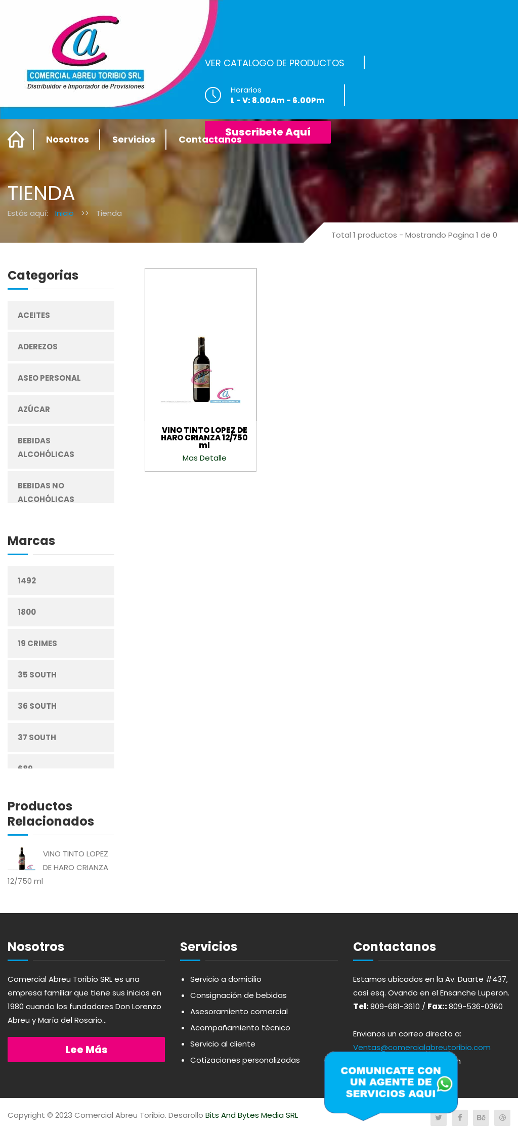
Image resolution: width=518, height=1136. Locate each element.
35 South (37, 674)
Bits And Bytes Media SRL (251, 1115)
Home (16, 139)
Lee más (86, 1049)
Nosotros (67, 139)
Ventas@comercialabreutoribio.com (422, 1047)
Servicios (133, 139)
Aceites (34, 315)
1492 (27, 580)
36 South (37, 706)
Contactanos (210, 139)
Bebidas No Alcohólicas (46, 492)
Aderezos (38, 346)
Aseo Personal (49, 378)
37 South (37, 737)
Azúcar (34, 409)
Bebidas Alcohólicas (46, 447)
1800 (27, 612)
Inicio (64, 213)
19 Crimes (37, 643)
